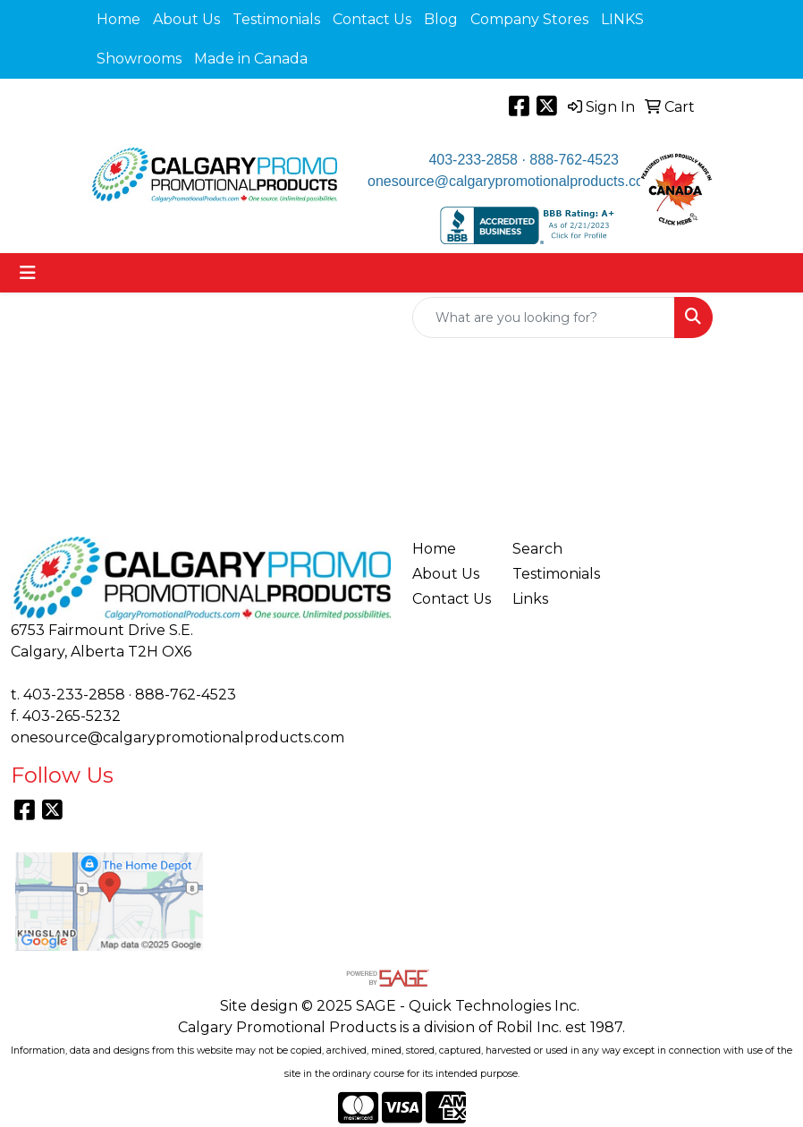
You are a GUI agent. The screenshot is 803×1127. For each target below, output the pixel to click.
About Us (186, 19)
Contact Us (372, 19)
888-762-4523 (574, 159)
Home (118, 19)
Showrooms (139, 58)
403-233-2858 (473, 159)
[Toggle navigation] (27, 272)
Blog (441, 19)
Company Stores (529, 19)
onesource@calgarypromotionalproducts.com (511, 181)
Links (530, 598)
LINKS (622, 19)
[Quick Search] (543, 317)
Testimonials (276, 19)
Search (537, 548)
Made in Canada (251, 58)
